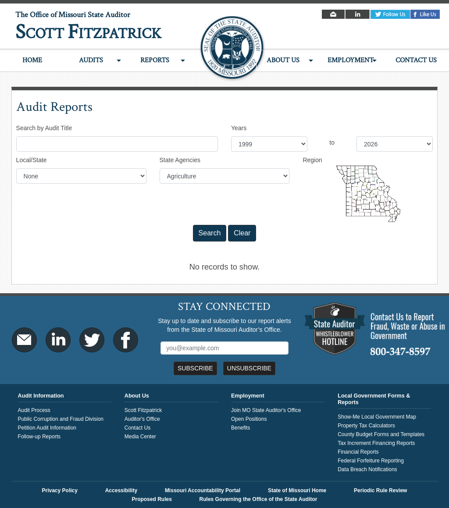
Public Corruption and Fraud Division (60, 419)
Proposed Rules (151, 499)
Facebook (425, 14)
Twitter (390, 14)
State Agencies (180, 159)
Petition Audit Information (47, 428)
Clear (242, 233)
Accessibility (121, 490)
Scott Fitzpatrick (143, 410)
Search (210, 233)
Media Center (140, 436)
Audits (91, 60)
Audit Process (34, 410)
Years (238, 127)
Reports (154, 60)
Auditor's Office (142, 419)
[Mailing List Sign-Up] (224, 348)
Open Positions (249, 419)
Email (334, 14)
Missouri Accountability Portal (202, 490)
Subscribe (195, 368)
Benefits (240, 428)
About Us (283, 60)
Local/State (31, 159)
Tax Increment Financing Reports (376, 443)
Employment (351, 60)
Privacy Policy (60, 490)
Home (32, 60)
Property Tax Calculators (366, 426)
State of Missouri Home (297, 490)
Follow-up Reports (39, 436)
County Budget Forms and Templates (381, 434)
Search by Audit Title (44, 127)
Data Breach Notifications (367, 469)
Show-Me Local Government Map (377, 417)
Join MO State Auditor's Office (266, 410)
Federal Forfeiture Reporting (371, 461)
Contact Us (416, 60)
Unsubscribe (249, 368)
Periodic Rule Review (380, 490)
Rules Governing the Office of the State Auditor (258, 499)
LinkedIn (358, 14)
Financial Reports (358, 452)
